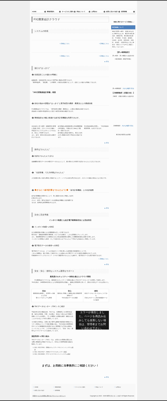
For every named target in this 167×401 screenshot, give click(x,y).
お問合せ (94, 11)
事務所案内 (50, 11)
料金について (81, 11)
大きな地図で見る (128, 88)
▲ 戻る (106, 61)
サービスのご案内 (67, 11)
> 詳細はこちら (64, 43)
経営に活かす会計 (112, 11)
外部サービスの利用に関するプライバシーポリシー (49, 396)
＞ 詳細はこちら (103, 259)
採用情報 (124, 11)
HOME (34, 11)
